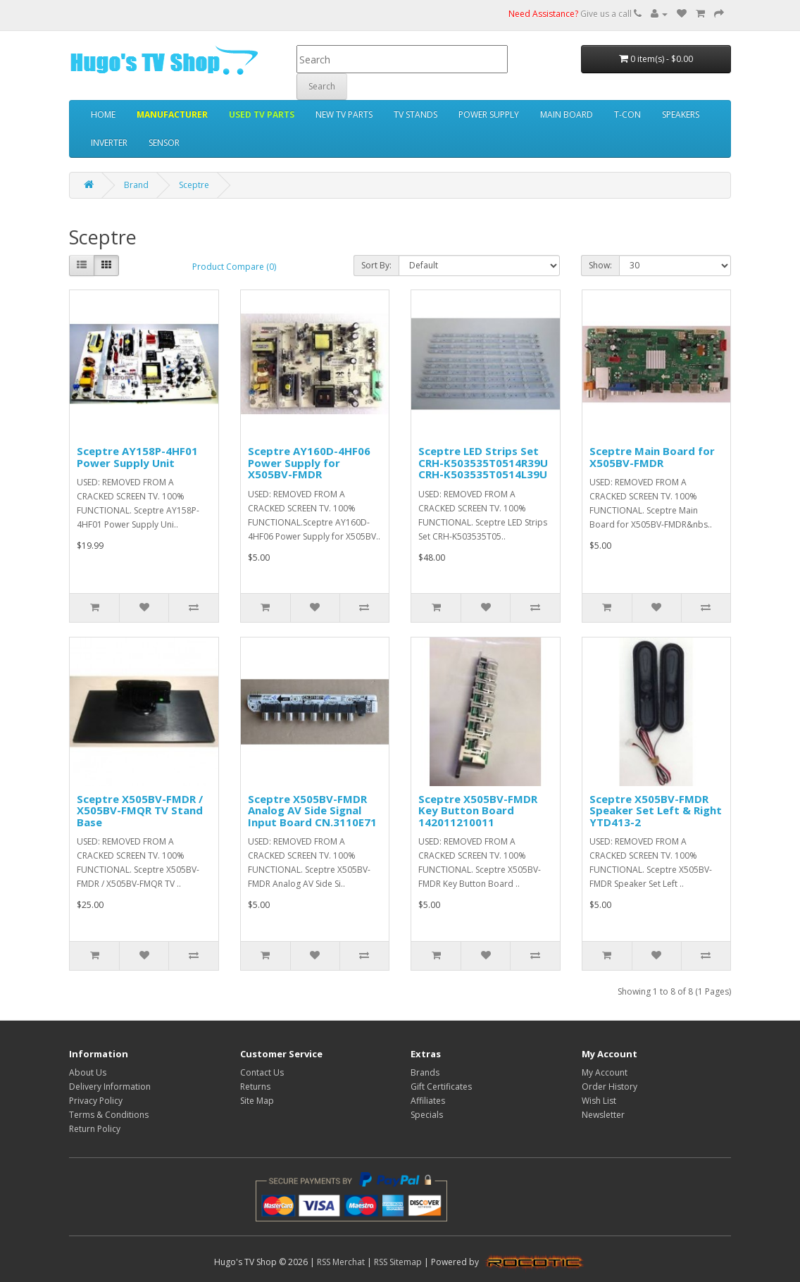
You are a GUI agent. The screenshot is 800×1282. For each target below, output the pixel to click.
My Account (604, 1072)
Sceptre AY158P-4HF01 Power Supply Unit (137, 457)
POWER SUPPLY (488, 114)
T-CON (627, 114)
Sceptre (194, 185)
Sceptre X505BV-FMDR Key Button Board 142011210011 (477, 810)
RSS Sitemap (398, 1262)
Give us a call (575, 14)
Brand (136, 185)
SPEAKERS (680, 114)
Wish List (599, 1101)
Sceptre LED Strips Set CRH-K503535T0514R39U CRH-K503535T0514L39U (483, 462)
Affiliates (428, 1101)
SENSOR (164, 143)
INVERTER (109, 143)
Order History (609, 1087)
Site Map (257, 1101)
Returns (255, 1087)
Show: (600, 265)
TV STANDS (415, 114)
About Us (87, 1072)
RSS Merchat (341, 1262)
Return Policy (94, 1129)
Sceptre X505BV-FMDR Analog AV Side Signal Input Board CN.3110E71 (312, 810)
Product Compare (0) (234, 267)
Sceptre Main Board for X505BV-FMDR (652, 457)
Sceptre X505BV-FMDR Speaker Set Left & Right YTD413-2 (655, 810)
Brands (425, 1072)
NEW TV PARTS (344, 114)
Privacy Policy (96, 1101)
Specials (427, 1115)
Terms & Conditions (109, 1115)
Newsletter (603, 1115)
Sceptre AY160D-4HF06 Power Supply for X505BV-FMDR (309, 462)
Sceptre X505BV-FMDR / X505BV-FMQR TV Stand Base (140, 810)
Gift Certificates (441, 1087)
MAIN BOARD (566, 114)
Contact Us (262, 1072)
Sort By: (376, 265)
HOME (103, 114)
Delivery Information (110, 1087)
